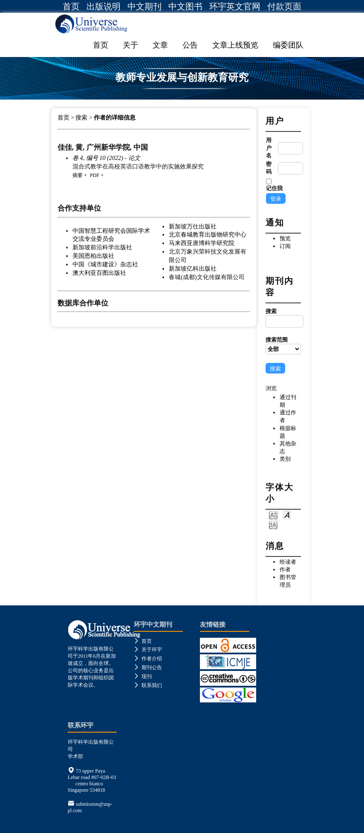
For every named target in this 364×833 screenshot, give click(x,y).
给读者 (288, 562)
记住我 (274, 188)
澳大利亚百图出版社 (99, 272)
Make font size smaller (273, 514)
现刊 (143, 676)
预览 (285, 238)
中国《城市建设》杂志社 (105, 264)
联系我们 (148, 685)
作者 (285, 569)
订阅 (285, 246)
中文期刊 (144, 6)
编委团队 (288, 45)
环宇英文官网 (234, 6)
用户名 (269, 148)
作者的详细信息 (115, 117)
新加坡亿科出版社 (193, 268)
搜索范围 (283, 345)
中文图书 (185, 6)
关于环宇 (148, 650)
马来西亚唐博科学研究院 (201, 243)
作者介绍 (148, 659)
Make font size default (287, 514)
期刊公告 (148, 667)
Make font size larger (273, 524)
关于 (130, 45)
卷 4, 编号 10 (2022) (97, 157)
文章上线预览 (235, 45)
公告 (190, 45)
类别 (285, 459)
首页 (71, 6)
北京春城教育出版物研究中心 (207, 234)
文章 (160, 45)
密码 (269, 168)
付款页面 (284, 6)
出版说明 (104, 6)
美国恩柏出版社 (93, 255)
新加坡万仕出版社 (193, 226)
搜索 (283, 318)
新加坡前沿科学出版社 (102, 247)
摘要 (77, 175)
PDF (94, 175)
